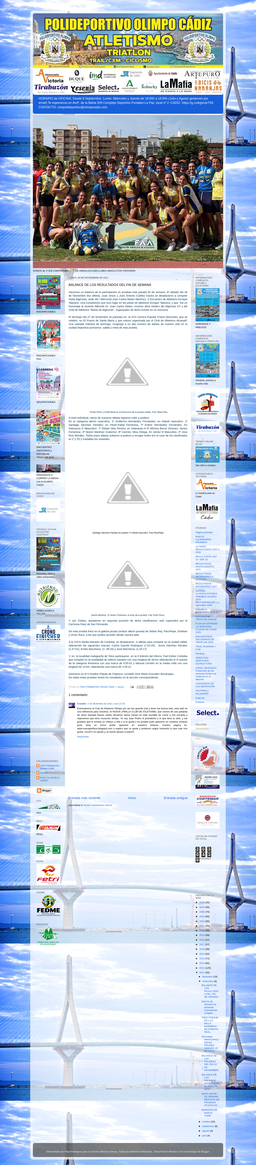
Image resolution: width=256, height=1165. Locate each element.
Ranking (200, 653)
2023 (202, 916)
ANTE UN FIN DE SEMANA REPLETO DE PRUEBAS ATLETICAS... (210, 1099)
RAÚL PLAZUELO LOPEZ (50, 779)
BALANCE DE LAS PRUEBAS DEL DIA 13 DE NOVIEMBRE (210, 1062)
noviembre (208, 981)
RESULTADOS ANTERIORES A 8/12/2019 (204, 576)
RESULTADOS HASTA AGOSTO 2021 (205, 566)
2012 (202, 968)
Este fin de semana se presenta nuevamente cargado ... (209, 1007)
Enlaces (200, 702)
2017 (202, 944)
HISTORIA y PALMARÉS (202, 692)
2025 (202, 907)
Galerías (200, 698)
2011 (202, 972)
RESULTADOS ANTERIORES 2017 (206, 585)
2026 (202, 902)
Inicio (132, 798)
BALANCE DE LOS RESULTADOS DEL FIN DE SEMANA (210, 991)
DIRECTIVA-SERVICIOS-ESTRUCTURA (204, 661)
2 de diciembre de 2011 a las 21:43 (106, 703)
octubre (206, 1121)
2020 (202, 930)
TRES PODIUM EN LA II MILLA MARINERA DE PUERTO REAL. (210, 1024)
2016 (202, 949)
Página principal (204, 532)
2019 (202, 935)
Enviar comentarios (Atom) (98, 805)
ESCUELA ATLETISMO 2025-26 (207, 611)
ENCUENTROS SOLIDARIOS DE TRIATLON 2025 (205, 639)
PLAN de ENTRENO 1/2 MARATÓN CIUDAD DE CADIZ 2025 (207, 628)
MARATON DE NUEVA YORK (209, 1113)
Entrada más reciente (84, 798)
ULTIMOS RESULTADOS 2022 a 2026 (208, 549)
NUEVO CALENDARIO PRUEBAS (203, 539)
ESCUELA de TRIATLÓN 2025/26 (206, 618)
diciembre (207, 976)
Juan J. (44, 772)
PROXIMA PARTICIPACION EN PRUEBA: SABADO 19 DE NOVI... (210, 1043)
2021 (202, 926)
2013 (202, 963)
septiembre (208, 1126)
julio (204, 1135)
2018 (202, 940)
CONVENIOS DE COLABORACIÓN (205, 685)
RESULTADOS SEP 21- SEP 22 (206, 558)
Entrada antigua (176, 798)
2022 (202, 921)
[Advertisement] (48, 701)
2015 (202, 954)
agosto (206, 1131)
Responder (83, 736)
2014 (202, 958)
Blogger (205, 1151)
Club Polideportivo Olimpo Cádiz (50, 767)
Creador (81, 703)
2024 (202, 911)
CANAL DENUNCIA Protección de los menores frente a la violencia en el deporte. (206, 674)
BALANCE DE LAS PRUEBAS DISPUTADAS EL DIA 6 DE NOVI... (210, 1081)
